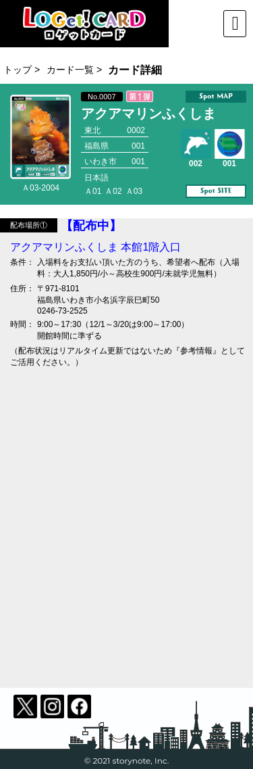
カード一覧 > (74, 69)
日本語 (96, 177)
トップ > (21, 69)
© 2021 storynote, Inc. (126, 760)
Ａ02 (113, 191)
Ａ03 (133, 191)
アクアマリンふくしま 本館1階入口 (95, 247)
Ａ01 (92, 191)
